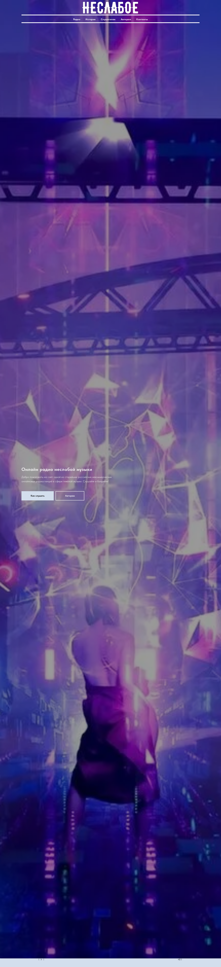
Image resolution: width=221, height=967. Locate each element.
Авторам (126, 19)
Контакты (142, 19)
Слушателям (108, 19)
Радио (76, 19)
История (90, 19)
